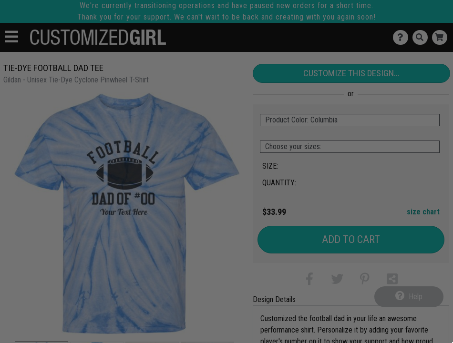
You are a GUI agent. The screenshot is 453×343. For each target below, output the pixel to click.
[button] (309, 280)
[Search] (422, 37)
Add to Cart (351, 239)
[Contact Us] (402, 37)
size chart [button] (423, 211)
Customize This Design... (351, 73)
